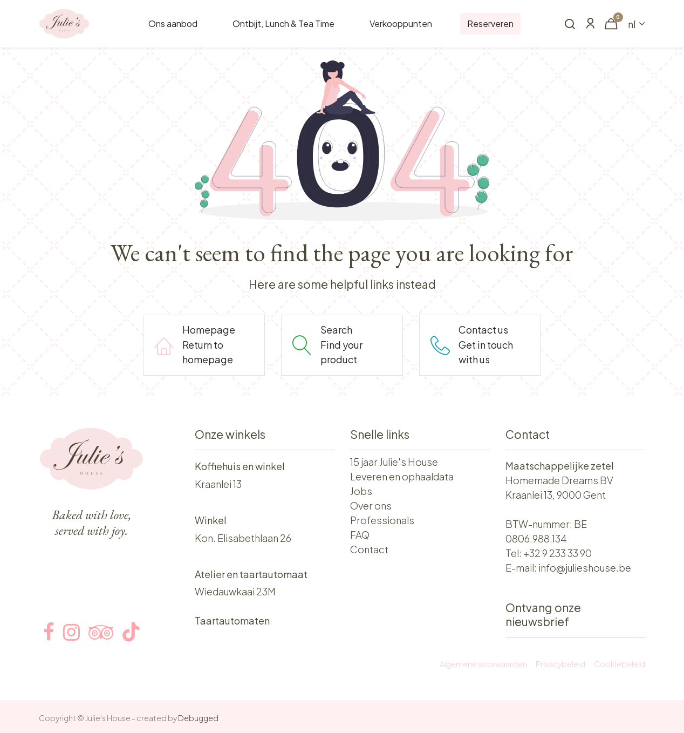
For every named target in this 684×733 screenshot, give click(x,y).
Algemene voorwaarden (483, 664)
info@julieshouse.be (584, 567)
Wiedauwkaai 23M (235, 591)
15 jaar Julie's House (394, 462)
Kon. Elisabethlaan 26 (243, 538)
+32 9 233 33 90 (557, 553)
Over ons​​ (371, 505)
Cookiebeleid (619, 664)
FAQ (360, 534)
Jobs (361, 491)
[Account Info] (590, 24)
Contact (369, 549)
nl (632, 24)
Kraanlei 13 (218, 484)
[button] (570, 24)
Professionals (382, 520)
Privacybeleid (560, 664)
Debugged (198, 718)
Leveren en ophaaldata (402, 476)
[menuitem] (172, 24)
